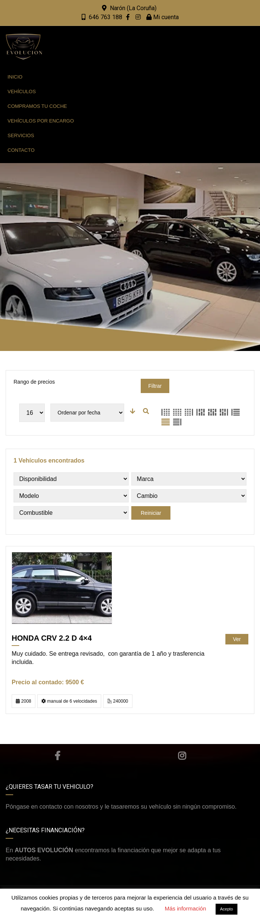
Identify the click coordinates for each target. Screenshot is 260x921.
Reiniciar (151, 513)
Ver (237, 639)
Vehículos (22, 91)
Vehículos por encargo (41, 121)
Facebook (57, 755)
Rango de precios (34, 382)
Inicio (15, 77)
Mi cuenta (162, 17)
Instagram (182, 755)
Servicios (21, 135)
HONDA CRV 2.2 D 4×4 (52, 638)
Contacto (21, 150)
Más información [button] (185, 908)
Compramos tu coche (37, 106)
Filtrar (155, 386)
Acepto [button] (226, 909)
